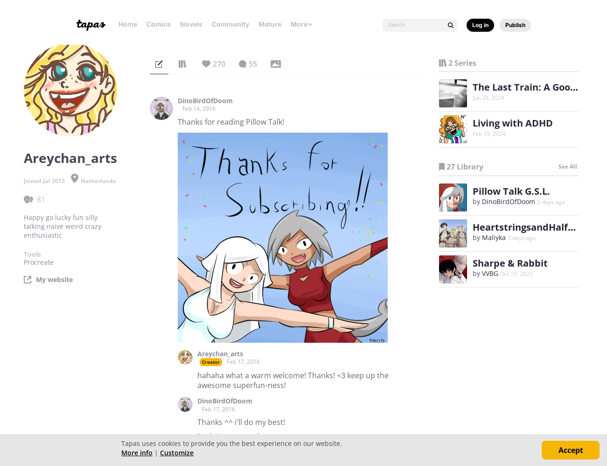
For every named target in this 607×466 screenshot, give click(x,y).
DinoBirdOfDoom (205, 101)
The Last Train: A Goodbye (533, 87)
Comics (159, 24)
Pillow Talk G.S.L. (511, 191)
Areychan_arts (220, 354)
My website (54, 279)
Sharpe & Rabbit (510, 263)
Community (230, 24)
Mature (269, 24)
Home (128, 24)
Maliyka (494, 237)
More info (137, 452)
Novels (191, 24)
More (302, 24)
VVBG (490, 273)
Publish (515, 24)
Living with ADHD (513, 123)
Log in (480, 24)
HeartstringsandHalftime (531, 227)
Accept (570, 450)
